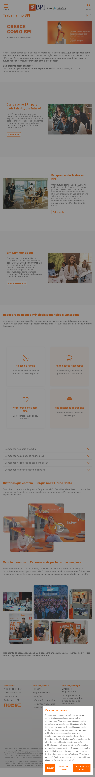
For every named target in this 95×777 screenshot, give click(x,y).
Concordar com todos (81, 767)
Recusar (50, 768)
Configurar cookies (64, 767)
